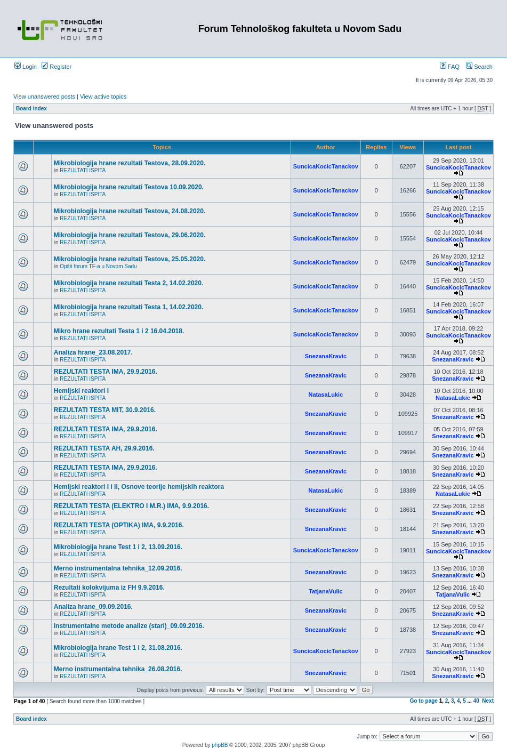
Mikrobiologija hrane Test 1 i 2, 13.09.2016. (118, 547)
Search (479, 66)
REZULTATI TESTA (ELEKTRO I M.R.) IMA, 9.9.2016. (131, 506)
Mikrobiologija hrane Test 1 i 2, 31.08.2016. (118, 648)
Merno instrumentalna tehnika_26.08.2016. (118, 669)
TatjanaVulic (326, 591)
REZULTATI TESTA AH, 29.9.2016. (104, 448)
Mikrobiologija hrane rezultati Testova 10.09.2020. (129, 187)
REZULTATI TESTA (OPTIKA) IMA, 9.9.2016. (119, 525)
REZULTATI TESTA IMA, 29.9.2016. (105, 371)
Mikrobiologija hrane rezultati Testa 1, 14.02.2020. (129, 307)
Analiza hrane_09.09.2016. (93, 606)
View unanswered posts (44, 96)
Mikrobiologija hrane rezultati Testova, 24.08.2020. (130, 211)
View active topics (103, 96)
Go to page (424, 701)
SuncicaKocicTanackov (325, 166)
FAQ (450, 66)
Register (56, 66)
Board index (31, 108)
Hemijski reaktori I (81, 391)
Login (25, 66)
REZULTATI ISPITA (83, 170)
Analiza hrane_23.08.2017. (93, 352)
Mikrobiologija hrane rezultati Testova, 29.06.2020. (130, 235)
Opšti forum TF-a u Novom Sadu (98, 266)
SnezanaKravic (326, 356)
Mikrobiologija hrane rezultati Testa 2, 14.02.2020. (129, 283)
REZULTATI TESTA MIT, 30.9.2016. (105, 410)
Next (488, 701)
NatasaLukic (325, 394)
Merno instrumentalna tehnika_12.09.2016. (118, 568)
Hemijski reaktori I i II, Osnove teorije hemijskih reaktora (139, 486)
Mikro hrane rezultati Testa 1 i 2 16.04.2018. (119, 331)
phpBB (220, 745)
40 (476, 701)
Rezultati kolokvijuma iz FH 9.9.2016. (109, 587)
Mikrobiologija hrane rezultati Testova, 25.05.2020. (130, 259)
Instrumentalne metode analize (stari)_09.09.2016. (129, 626)
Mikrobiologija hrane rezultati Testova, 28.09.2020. (130, 163)
